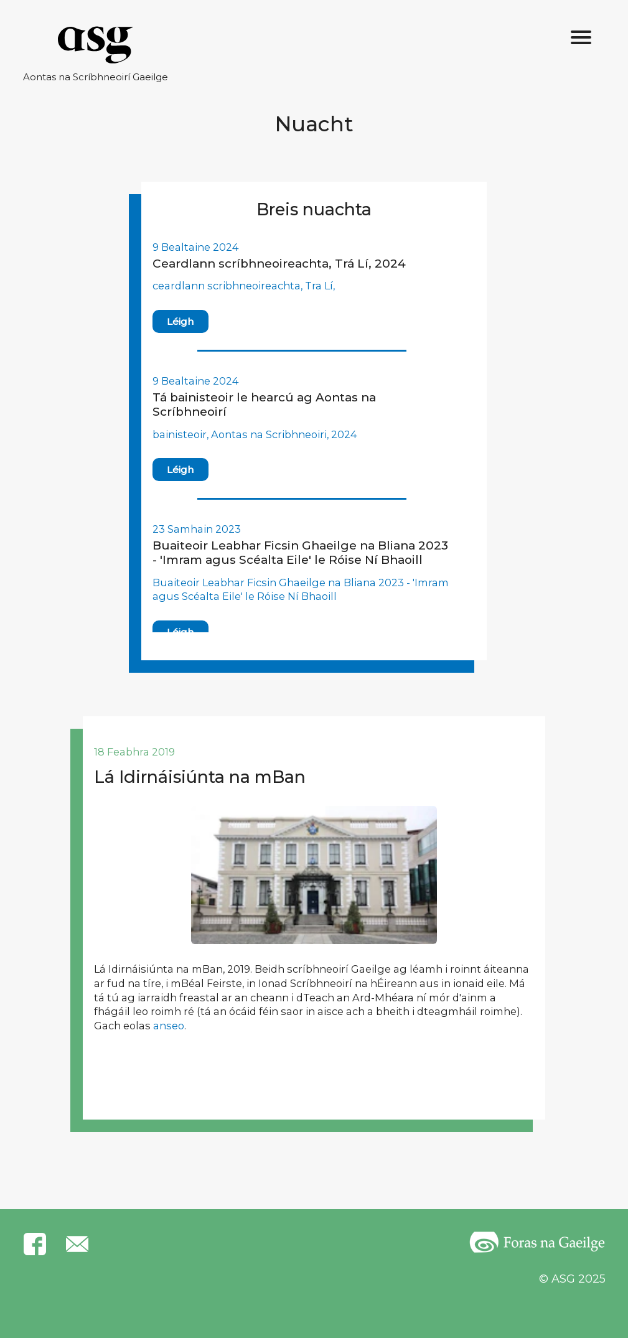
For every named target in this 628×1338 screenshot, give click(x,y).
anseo (168, 1025)
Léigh (180, 321)
